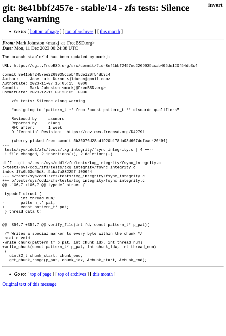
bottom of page (44, 31)
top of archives (79, 31)
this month (110, 31)
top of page (40, 315)
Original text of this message (29, 325)
